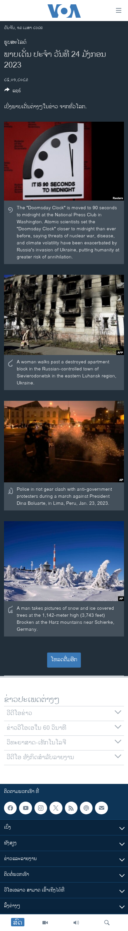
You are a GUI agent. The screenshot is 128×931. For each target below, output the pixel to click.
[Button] (12, 92)
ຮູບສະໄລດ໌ (15, 42)
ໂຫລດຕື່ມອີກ (64, 659)
